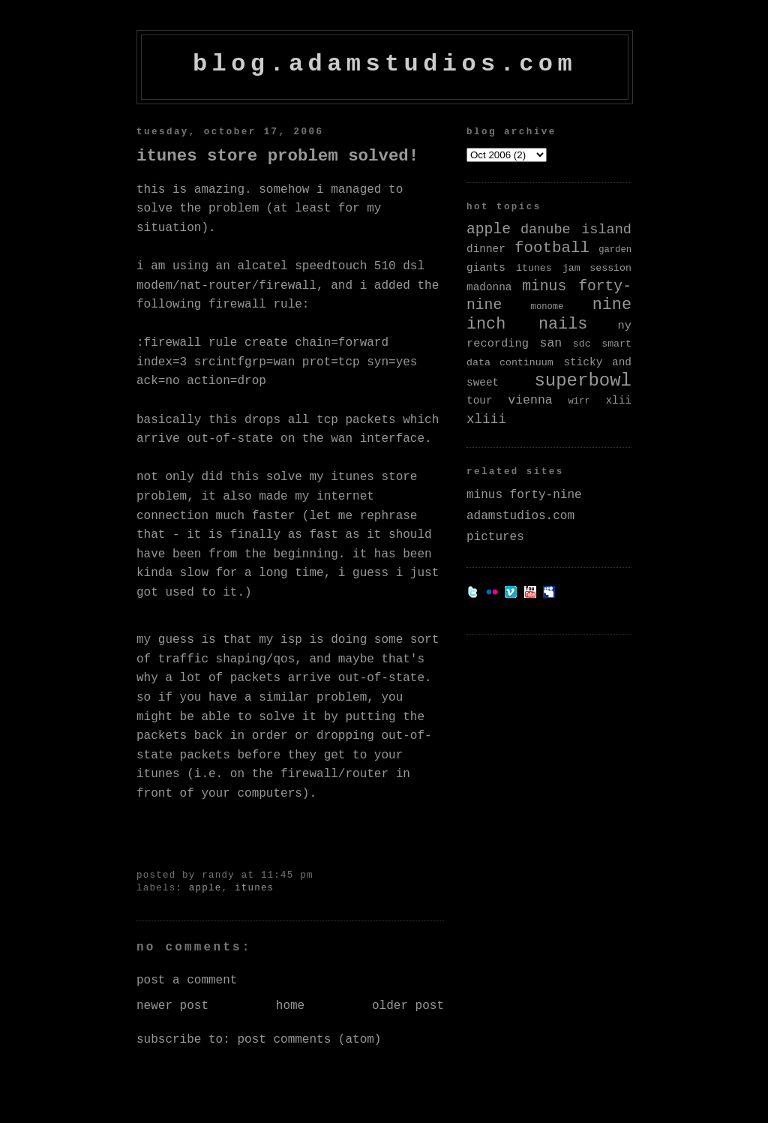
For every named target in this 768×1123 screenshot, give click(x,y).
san (551, 343)
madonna (489, 287)
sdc (582, 344)
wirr (579, 401)
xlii (618, 401)
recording (497, 343)
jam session (597, 268)
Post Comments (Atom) (309, 1039)
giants (486, 268)
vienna (530, 400)
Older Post (408, 1006)
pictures (495, 537)
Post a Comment (186, 980)
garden (615, 250)
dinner (486, 249)
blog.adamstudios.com (385, 64)
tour (479, 401)
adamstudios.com (520, 516)
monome (547, 307)
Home (290, 1006)
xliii (486, 419)
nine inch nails (549, 315)
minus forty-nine (524, 495)
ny (625, 325)
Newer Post (172, 1006)
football (552, 248)
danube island (576, 230)
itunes (254, 888)
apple (205, 888)
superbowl (583, 381)
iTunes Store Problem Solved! (277, 156)
